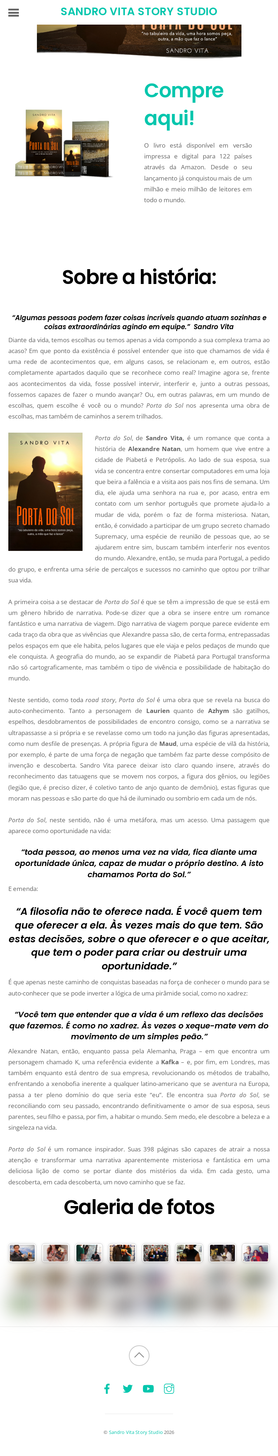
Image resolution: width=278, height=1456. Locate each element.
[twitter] (127, 1388)
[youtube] (148, 1388)
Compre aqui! (183, 104)
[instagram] (169, 1388)
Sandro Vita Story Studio (136, 1432)
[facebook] (107, 1388)
